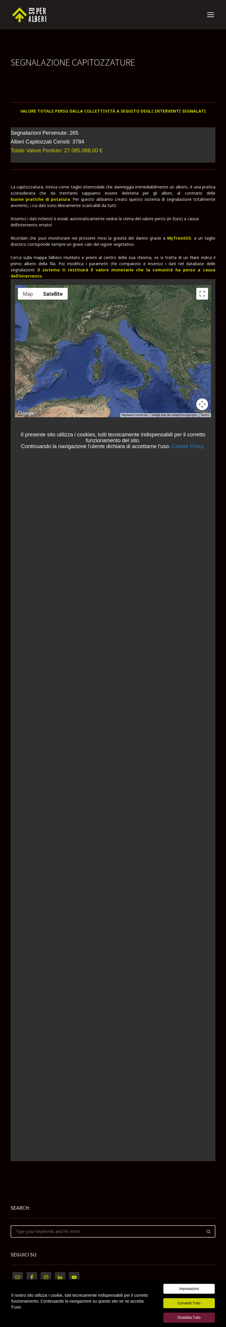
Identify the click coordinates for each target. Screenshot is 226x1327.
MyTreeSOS (179, 238)
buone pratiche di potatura (40, 199)
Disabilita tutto (189, 1318)
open (210, 15)
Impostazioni (189, 1289)
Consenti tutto (189, 1303)
